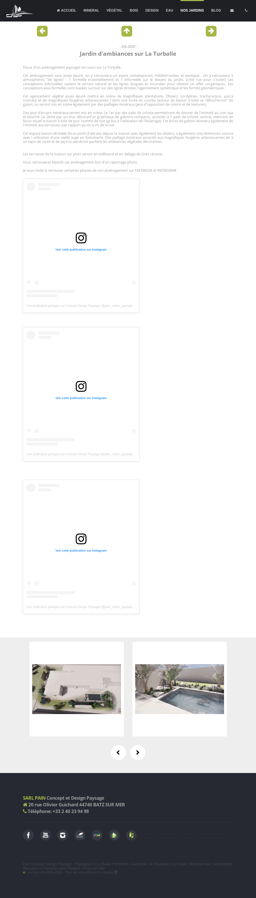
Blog (216, 10)
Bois (134, 10)
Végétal (114, 10)
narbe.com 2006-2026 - (44, 872)
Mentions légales (100, 872)
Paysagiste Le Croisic (170, 835)
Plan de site (74, 872)
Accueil (66, 10)
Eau (169, 10)
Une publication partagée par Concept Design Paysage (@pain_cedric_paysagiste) (82, 305)
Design (152, 10)
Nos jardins (192, 10)
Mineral (91, 10)
